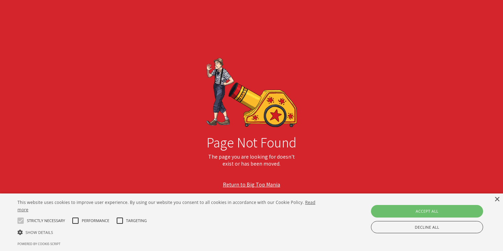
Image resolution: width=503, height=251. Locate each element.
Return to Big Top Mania (251, 184)
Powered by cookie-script (38, 244)
